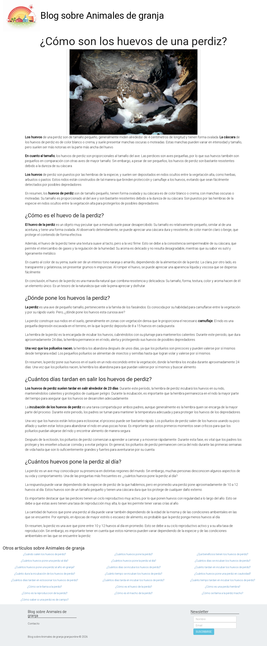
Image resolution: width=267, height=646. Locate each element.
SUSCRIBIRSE (204, 631)
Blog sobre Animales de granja (102, 15)
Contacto (33, 623)
